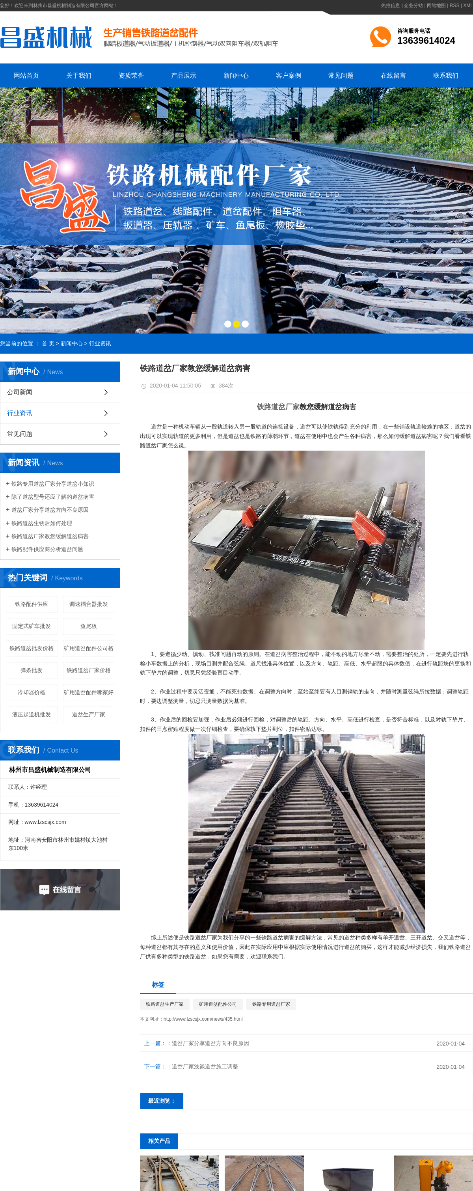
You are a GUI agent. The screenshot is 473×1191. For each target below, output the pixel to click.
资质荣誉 (131, 75)
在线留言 (393, 75)
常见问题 (341, 75)
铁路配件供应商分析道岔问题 (47, 549)
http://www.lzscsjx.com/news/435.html (203, 1019)
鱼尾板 (88, 626)
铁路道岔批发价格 (31, 648)
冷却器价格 (31, 692)
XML (468, 5)
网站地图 (436, 5)
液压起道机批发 (31, 714)
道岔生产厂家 (88, 714)
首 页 (48, 343)
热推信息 (390, 5)
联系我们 (445, 75)
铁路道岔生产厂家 (165, 1004)
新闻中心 (236, 75)
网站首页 (26, 75)
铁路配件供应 (31, 604)
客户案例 (288, 75)
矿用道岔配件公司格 (89, 648)
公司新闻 (19, 392)
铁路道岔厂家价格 (89, 670)
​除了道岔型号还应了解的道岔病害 (52, 497)
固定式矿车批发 (31, 626)
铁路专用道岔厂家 (271, 1004)
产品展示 (183, 75)
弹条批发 (31, 670)
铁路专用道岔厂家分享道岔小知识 (52, 484)
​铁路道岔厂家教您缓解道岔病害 (50, 536)
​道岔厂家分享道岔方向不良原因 (50, 510)
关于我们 (78, 75)
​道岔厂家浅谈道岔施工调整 (205, 1066)
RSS (455, 5)
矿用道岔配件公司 (218, 1004)
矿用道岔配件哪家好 (89, 692)
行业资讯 (100, 343)
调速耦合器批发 (88, 604)
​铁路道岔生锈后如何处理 (41, 523)
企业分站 (413, 5)
